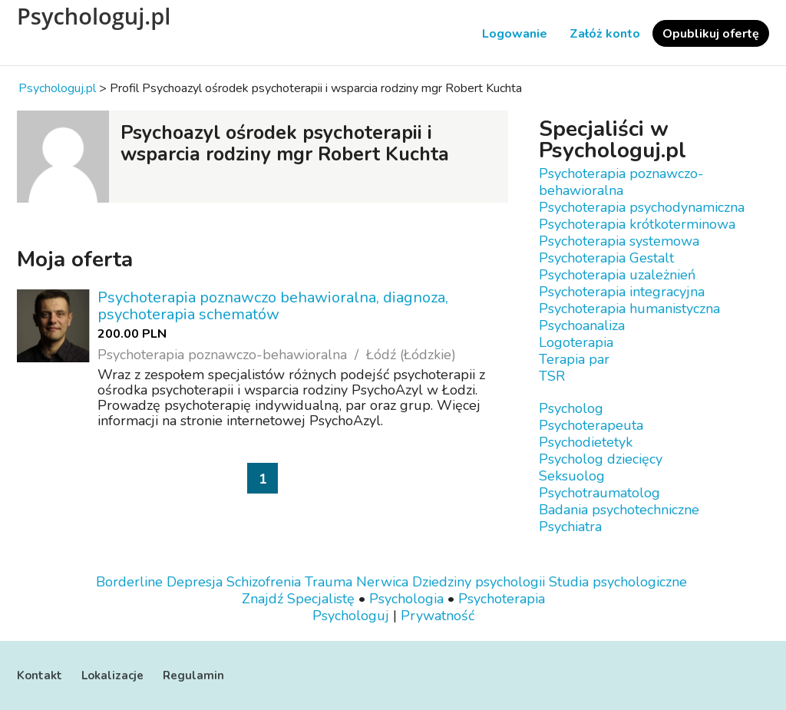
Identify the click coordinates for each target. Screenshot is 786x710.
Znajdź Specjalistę (298, 598)
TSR (552, 376)
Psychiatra (570, 526)
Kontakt (39, 675)
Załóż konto (605, 33)
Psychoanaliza (582, 325)
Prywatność (437, 615)
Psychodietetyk (585, 442)
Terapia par (574, 359)
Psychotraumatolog (599, 493)
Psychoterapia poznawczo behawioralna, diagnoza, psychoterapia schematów (272, 306)
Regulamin (193, 675)
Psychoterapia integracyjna (622, 291)
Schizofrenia (263, 582)
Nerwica (382, 582)
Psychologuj (350, 615)
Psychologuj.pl (93, 16)
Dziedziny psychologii (478, 582)
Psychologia (406, 598)
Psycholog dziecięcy (600, 459)
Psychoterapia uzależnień (617, 275)
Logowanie (514, 33)
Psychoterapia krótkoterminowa (637, 224)
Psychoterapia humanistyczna (629, 308)
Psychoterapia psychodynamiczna (642, 207)
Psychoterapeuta (591, 425)
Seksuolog (572, 476)
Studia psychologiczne (618, 582)
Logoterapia (576, 342)
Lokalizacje (112, 675)
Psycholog (571, 408)
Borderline (129, 582)
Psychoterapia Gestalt (606, 258)
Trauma (328, 582)
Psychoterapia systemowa (619, 241)
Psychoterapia (501, 598)
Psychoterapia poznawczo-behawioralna (621, 182)
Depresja (195, 582)
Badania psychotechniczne (619, 509)
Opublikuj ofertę (710, 33)
